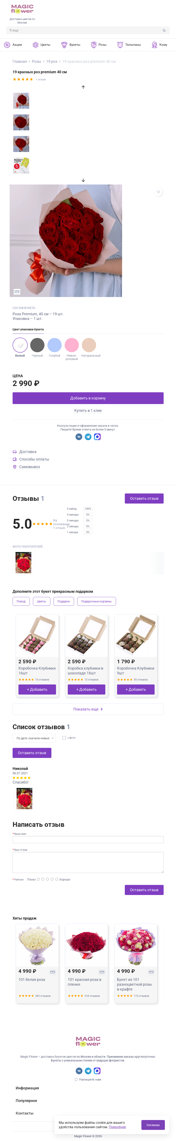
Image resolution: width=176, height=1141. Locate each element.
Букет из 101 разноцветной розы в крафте (134, 984)
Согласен (153, 1125)
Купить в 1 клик (88, 410)
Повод (21, 601)
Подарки (63, 601)
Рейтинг (19, 879)
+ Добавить (37, 689)
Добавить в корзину (88, 398)
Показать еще (88, 709)
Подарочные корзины (96, 601)
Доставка (28, 451)
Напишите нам (90, 1079)
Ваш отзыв (20, 849)
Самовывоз (29, 467)
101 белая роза (31, 979)
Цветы (41, 601)
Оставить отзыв (144, 498)
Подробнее (117, 1127)
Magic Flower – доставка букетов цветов (48, 1056)
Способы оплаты (34, 459)
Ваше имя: (20, 833)
